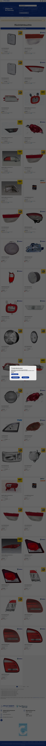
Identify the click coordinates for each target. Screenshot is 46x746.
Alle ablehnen (25, 377)
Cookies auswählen (14, 374)
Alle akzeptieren (15, 377)
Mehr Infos (12, 372)
